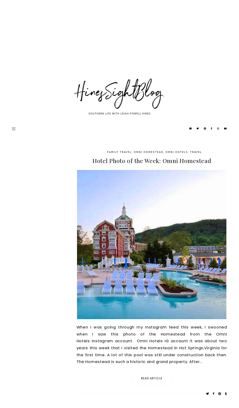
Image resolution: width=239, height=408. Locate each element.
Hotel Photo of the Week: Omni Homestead (151, 160)
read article (151, 378)
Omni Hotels (176, 152)
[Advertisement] (119, 44)
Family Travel (119, 152)
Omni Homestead (148, 152)
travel (196, 152)
